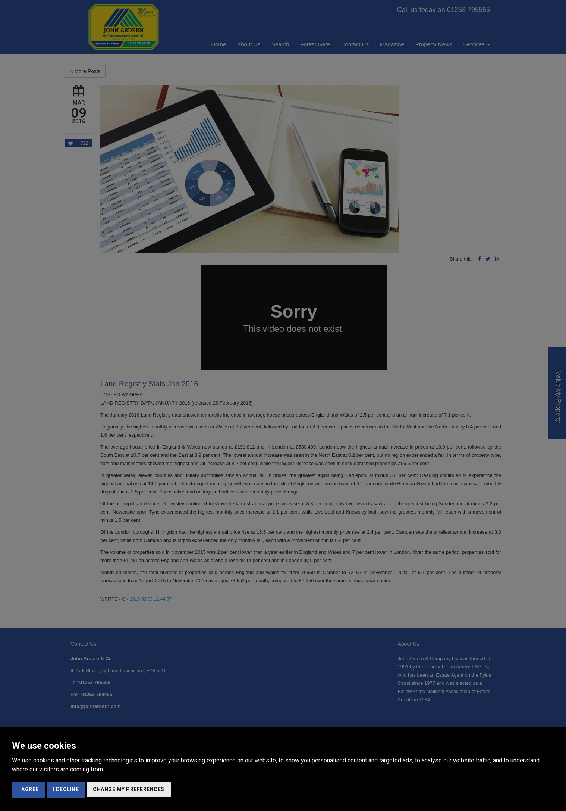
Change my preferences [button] (128, 789)
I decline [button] (66, 789)
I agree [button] (28, 789)
